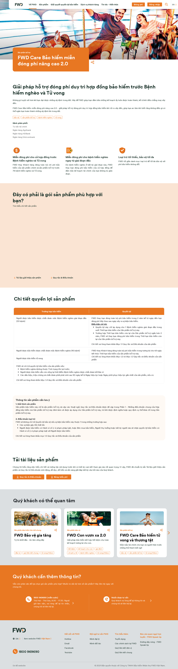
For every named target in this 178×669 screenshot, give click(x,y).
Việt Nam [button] (45, 638)
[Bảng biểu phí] (58, 476)
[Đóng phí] (138, 4)
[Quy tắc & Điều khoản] (28, 476)
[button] (33, 4)
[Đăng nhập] (154, 4)
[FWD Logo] (19, 4)
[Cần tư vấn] (89, 268)
